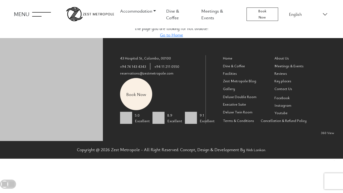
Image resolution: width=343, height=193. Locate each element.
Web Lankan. (256, 149)
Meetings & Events (212, 14)
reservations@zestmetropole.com (146, 73)
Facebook (282, 97)
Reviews (280, 73)
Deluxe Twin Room (237, 112)
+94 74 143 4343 (133, 66)
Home (227, 58)
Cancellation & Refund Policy (284, 120)
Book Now (262, 14)
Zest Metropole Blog (239, 81)
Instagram (282, 105)
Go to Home (171, 35)
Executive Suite (234, 104)
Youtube (281, 112)
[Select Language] (307, 14)
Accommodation (136, 11)
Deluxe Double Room (239, 96)
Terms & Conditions (238, 120)
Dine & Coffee (172, 14)
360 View (327, 133)
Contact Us (283, 88)
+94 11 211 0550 (166, 66)
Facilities (230, 73)
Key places (282, 81)
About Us (281, 58)
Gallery (229, 88)
